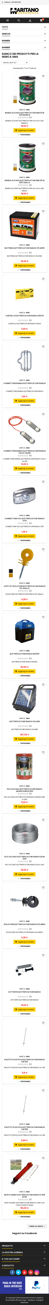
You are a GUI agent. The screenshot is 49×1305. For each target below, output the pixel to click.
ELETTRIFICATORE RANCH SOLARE (24, 721)
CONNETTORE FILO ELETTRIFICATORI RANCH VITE (24, 519)
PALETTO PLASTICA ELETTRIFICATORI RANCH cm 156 (24, 1128)
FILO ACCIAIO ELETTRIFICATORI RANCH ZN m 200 (24, 857)
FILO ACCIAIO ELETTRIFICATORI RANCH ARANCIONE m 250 (24, 790)
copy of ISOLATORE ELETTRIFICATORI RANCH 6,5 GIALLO (24, 587)
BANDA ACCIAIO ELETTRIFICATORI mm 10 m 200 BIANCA (24, 113)
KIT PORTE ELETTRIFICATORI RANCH (24, 992)
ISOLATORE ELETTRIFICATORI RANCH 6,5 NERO (24, 924)
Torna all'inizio (37, 1226)
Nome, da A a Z (15, 62)
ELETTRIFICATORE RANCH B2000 (24, 653)
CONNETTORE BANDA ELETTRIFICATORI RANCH (24, 383)
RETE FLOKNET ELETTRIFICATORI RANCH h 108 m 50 (24, 1196)
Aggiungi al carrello (24, 130)
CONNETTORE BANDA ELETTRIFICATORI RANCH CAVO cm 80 (24, 452)
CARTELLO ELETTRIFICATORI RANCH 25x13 (24, 315)
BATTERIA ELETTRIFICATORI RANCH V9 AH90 (25, 248)
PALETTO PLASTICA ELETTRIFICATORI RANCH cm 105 (24, 1060)
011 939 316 (16, 2)
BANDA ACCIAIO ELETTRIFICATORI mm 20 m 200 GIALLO (24, 181)
